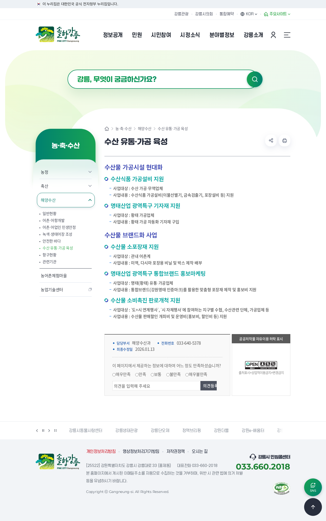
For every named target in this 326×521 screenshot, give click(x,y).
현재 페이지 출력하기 (284, 140)
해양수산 (48, 200)
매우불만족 (198, 374)
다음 (49, 430)
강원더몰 (221, 430)
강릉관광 (181, 14)
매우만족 (123, 374)
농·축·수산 (123, 128)
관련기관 (50, 261)
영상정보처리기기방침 (141, 451)
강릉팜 (282, 430)
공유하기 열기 (271, 140)
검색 (255, 79)
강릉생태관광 (126, 430)
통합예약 (227, 14)
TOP (313, 507)
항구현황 (50, 254)
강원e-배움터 (253, 430)
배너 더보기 (55, 430)
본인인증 (274, 35)
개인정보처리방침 (101, 451)
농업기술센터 (52, 289)
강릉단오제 (160, 430)
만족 (142, 374)
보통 (157, 374)
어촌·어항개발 (54, 220)
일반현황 (50, 213)
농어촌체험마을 (54, 275)
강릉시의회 (204, 14)
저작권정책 (176, 451)
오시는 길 (200, 451)
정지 (43, 430)
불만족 (175, 374)
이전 (37, 430)
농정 (44, 172)
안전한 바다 (52, 241)
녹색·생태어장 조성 (57, 234)
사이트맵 (287, 35)
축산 (44, 186)
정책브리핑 (191, 430)
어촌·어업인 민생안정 (59, 227)
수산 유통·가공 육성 (58, 248)
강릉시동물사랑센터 (85, 430)
